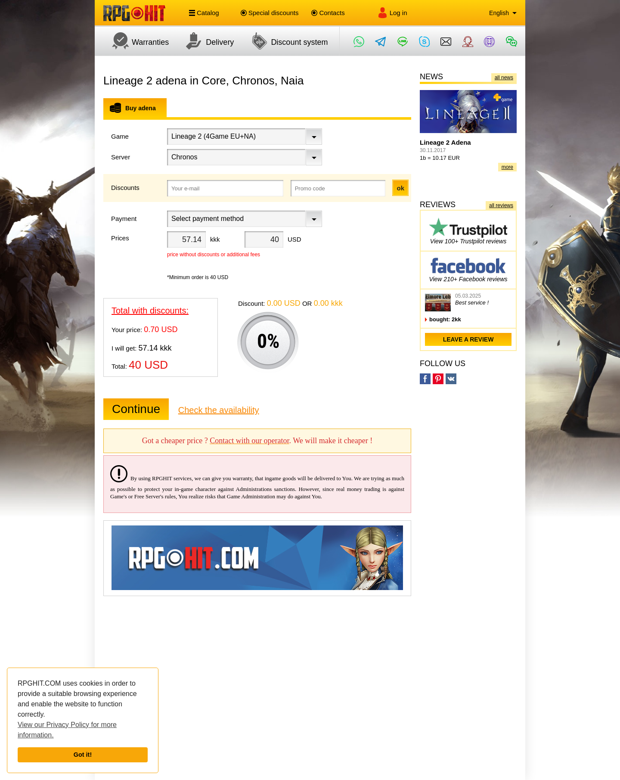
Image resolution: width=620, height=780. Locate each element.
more (507, 167)
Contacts (327, 12)
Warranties (136, 41)
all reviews (501, 205)
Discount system (285, 41)
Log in (392, 12)
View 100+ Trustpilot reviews (468, 231)
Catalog (204, 13)
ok (400, 188)
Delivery (205, 41)
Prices (120, 238)
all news (504, 78)
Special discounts (270, 12)
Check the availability (218, 410)
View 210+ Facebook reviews (468, 269)
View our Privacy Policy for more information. (67, 730)
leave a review (468, 339)
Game (120, 136)
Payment (123, 218)
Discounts (125, 187)
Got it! (83, 754)
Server (120, 157)
